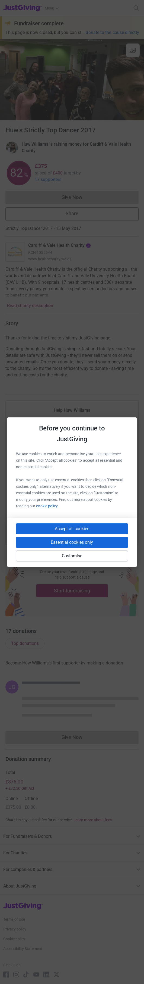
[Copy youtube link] (22, 529)
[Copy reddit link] (102, 529)
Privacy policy (14, 929)
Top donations (25, 643)
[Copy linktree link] (82, 530)
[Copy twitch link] (122, 529)
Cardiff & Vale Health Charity (59, 245)
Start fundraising (72, 590)
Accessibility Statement (22, 948)
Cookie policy (14, 939)
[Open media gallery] (72, 79)
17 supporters (48, 179)
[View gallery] (133, 50)
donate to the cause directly (112, 32)
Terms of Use (14, 919)
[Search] (136, 8)
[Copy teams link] (61, 529)
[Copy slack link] (41, 529)
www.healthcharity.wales (49, 259)
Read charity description (30, 305)
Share (72, 213)
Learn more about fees (92, 820)
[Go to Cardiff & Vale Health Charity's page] (15, 252)
